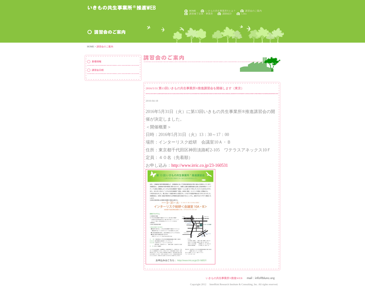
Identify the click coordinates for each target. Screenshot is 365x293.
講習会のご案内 (253, 10)
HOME (192, 10)
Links (244, 13)
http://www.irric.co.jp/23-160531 (199, 165)
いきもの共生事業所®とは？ (221, 10)
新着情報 (96, 61)
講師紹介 (227, 13)
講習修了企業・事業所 (201, 13)
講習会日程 (98, 70)
